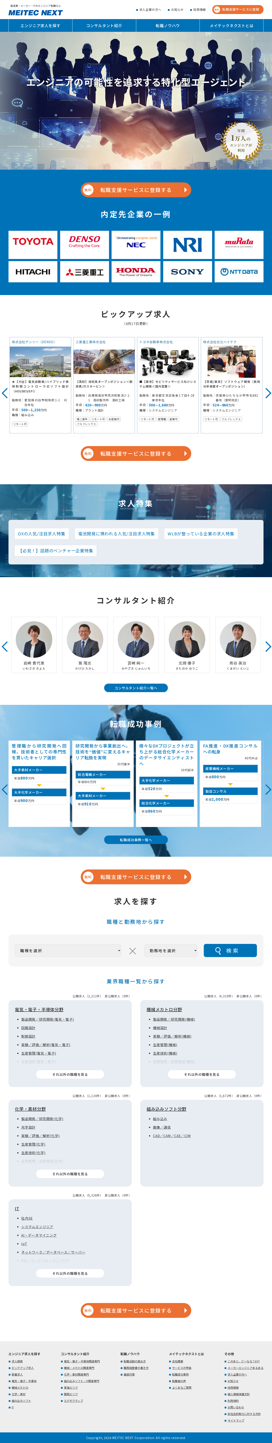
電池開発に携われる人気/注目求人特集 (116, 533)
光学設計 (28, 1127)
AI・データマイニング (39, 1235)
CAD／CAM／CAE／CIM (172, 1135)
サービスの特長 (181, 1368)
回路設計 (28, 1027)
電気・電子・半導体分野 (39, 1009)
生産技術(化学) (33, 1152)
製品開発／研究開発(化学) (42, 1118)
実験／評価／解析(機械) (172, 1036)
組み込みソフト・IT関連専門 (81, 1381)
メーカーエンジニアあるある (246, 1368)
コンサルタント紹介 (104, 25)
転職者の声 (179, 1381)
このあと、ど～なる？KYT (244, 1361)
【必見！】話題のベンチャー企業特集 (55, 550)
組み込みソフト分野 (166, 1109)
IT (17, 1208)
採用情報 (199, 9)
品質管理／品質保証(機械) (174, 1061)
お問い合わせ (236, 1407)
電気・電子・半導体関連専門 (82, 1361)
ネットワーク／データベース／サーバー (53, 1252)
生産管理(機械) (165, 1044)
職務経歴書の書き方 (136, 1368)
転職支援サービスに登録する (127, 190)
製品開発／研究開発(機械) (174, 1019)
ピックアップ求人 (23, 1368)
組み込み (160, 1118)
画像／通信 (162, 1127)
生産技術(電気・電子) (38, 1061)
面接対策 (129, 1374)
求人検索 (17, 1361)
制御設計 (28, 1036)
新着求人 (17, 1374)
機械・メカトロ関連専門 (79, 1368)
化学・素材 (19, 1394)
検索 (232, 950)
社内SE (27, 1218)
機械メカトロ (20, 1388)
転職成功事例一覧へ (136, 839)
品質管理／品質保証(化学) (42, 1161)
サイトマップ (236, 1420)
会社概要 (177, 1361)
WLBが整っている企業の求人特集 (201, 533)
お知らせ (177, 9)
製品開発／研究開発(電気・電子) (47, 1019)
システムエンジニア (37, 1226)
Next (262, 389)
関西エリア (71, 1394)
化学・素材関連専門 (76, 1374)
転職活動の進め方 (135, 1361)
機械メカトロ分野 (164, 1009)
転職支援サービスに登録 (236, 9)
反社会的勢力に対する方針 (244, 1414)
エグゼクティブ (73, 1401)
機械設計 (160, 1027)
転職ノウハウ (168, 25)
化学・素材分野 (30, 1109)
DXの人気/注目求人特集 (41, 533)
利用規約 (233, 1401)
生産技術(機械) (165, 1053)
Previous (3, 389)
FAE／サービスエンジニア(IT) (45, 1260)
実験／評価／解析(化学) (40, 1135)
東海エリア (71, 1388)
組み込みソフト (21, 1401)
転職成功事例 (180, 1374)
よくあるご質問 (181, 1388)
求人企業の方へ (150, 9)
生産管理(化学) (33, 1144)
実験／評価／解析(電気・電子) (46, 1044)
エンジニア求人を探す (40, 25)
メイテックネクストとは (232, 25)
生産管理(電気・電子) (38, 1053)
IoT (24, 1243)
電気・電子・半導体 (24, 1381)
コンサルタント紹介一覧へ (136, 687)
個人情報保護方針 (239, 1394)
